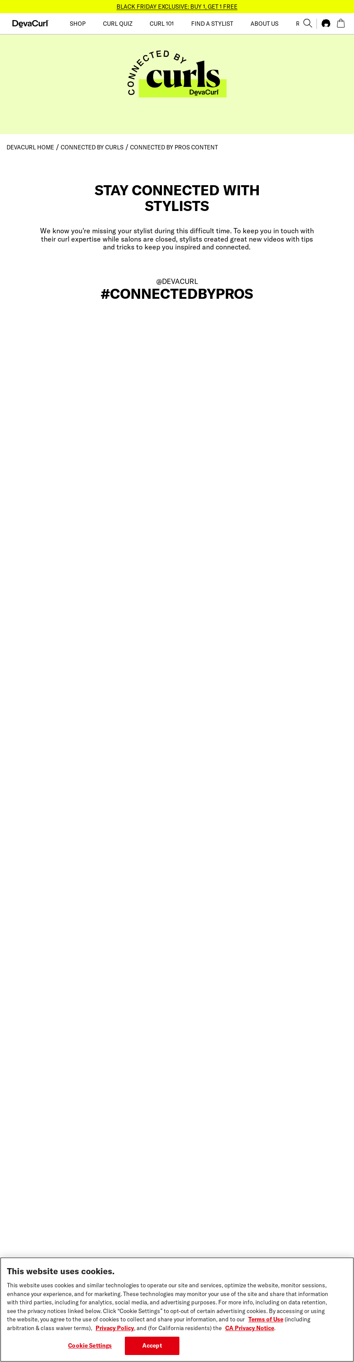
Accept (152, 1350)
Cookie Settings (90, 1350)
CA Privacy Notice (249, 1332)
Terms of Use (265, 1324)
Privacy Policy (115, 1332)
